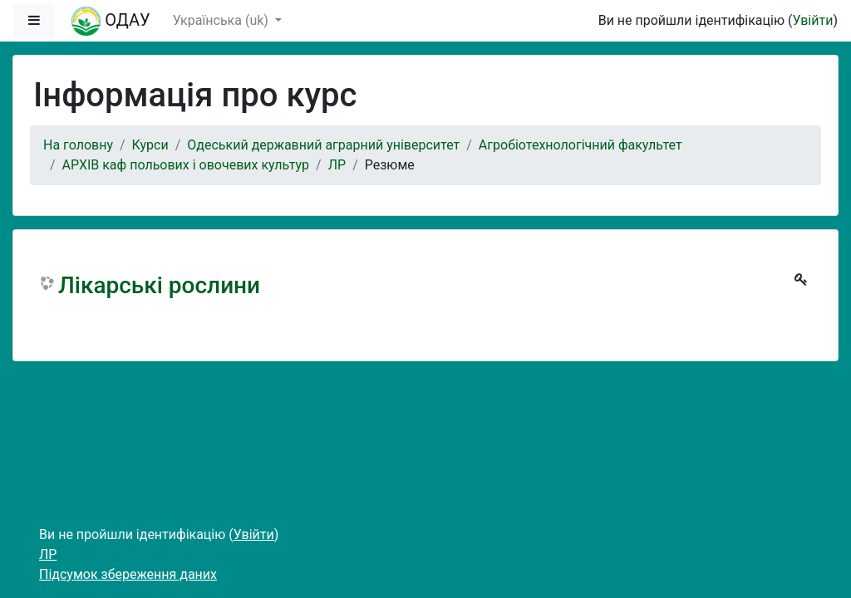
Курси (150, 145)
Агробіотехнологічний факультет (580, 145)
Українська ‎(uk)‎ (222, 20)
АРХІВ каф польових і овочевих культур (185, 165)
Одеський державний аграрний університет (323, 145)
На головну (78, 145)
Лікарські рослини (159, 285)
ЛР (337, 165)
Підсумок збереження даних (128, 574)
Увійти (812, 20)
